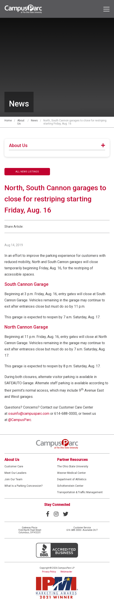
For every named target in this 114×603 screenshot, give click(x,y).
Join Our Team (13, 479)
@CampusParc (19, 420)
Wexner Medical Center (71, 472)
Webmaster (66, 571)
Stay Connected (57, 505)
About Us (11, 460)
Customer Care (13, 466)
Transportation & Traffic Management (80, 492)
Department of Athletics (71, 479)
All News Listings (27, 171)
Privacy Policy (49, 571)
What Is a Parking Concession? (23, 485)
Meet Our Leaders (15, 472)
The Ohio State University (72, 466)
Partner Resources (72, 460)
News (34, 120)
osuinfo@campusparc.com (28, 413)
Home (8, 120)
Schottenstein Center (70, 485)
